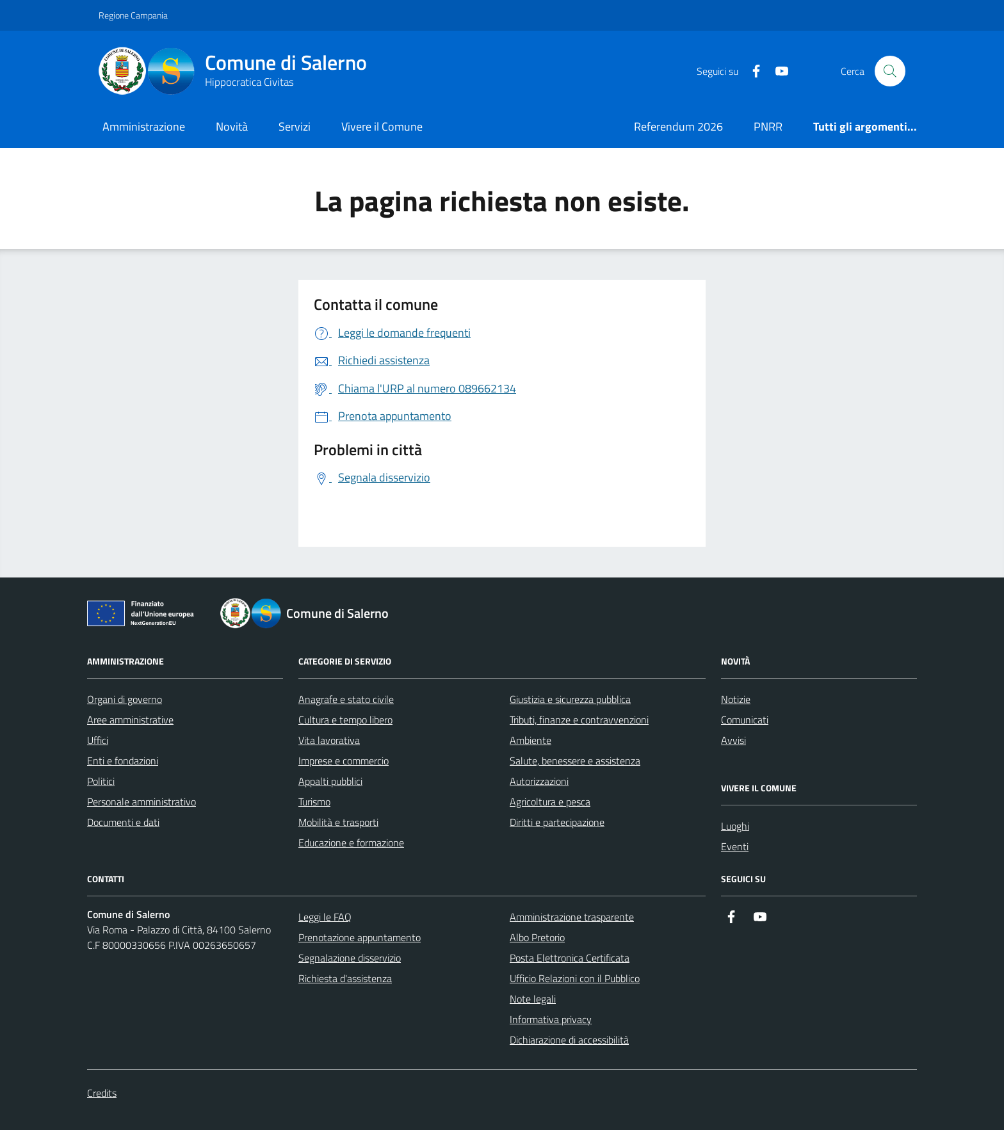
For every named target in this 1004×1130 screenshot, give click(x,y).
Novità (232, 126)
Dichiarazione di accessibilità (569, 1039)
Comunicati (744, 719)
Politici (101, 781)
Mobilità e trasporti (338, 822)
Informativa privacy (551, 1019)
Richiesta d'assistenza (345, 978)
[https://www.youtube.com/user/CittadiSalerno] (776, 71)
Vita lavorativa (329, 740)
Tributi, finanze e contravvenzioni (579, 719)
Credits (102, 1093)
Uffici (97, 740)
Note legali (533, 998)
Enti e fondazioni (122, 760)
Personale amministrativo (141, 801)
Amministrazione (143, 126)
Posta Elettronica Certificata (569, 957)
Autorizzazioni (539, 781)
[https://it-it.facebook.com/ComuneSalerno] (751, 71)
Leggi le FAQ (325, 916)
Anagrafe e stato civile (346, 699)
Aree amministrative (130, 719)
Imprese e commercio (343, 760)
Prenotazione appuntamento (359, 937)
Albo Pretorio (537, 937)
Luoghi (735, 826)
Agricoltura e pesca (550, 801)
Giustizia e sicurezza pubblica (570, 699)
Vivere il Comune (382, 126)
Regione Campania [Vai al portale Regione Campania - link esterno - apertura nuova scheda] (133, 15)
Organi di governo (124, 699)
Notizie (735, 699)
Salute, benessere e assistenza (575, 760)
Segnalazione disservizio (349, 957)
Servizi (295, 126)
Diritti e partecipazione (557, 822)
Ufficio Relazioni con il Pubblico (575, 978)
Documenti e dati (123, 822)
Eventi (735, 846)
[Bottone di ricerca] (890, 71)
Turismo (314, 801)
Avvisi (733, 740)
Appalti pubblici (330, 781)
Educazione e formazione (351, 842)
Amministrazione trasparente (572, 916)
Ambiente (530, 740)
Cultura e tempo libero (345, 719)
